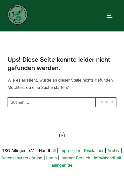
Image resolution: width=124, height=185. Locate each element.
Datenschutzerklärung (21, 157)
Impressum (69, 150)
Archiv (113, 150)
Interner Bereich (75, 157)
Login (51, 157)
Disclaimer (94, 150)
